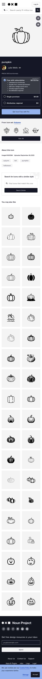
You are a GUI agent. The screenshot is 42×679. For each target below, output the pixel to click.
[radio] (21, 85)
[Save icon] (38, 18)
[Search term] (22, 10)
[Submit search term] (38, 10)
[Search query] (21, 183)
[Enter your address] (21, 642)
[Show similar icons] (38, 24)
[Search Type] (5, 10)
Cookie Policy (25, 668)
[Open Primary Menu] (3, 4)
